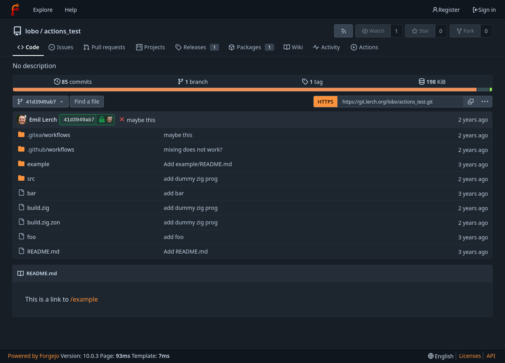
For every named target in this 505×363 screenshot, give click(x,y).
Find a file (86, 101)
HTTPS (325, 101)
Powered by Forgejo (33, 355)
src (26, 178)
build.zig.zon (39, 222)
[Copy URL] (471, 101)
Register (446, 9)
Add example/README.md (198, 164)
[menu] (484, 101)
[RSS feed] (343, 30)
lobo (32, 31)
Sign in (484, 9)
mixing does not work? (193, 149)
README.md (39, 251)
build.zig (33, 207)
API (490, 355)
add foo (173, 237)
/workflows (44, 135)
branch (193, 81)
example (33, 164)
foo (27, 237)
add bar (174, 193)
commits (73, 81)
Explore (42, 9)
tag (312, 81)
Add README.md (186, 251)
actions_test (62, 31)
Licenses (470, 355)
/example (84, 299)
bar (27, 193)
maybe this (141, 120)
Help (71, 9)
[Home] (15, 10)
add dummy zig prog (191, 178)
